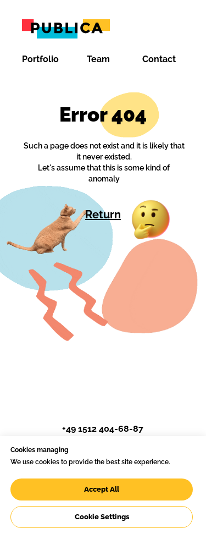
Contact (159, 59)
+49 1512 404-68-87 (102, 429)
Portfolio (40, 59)
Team (98, 59)
